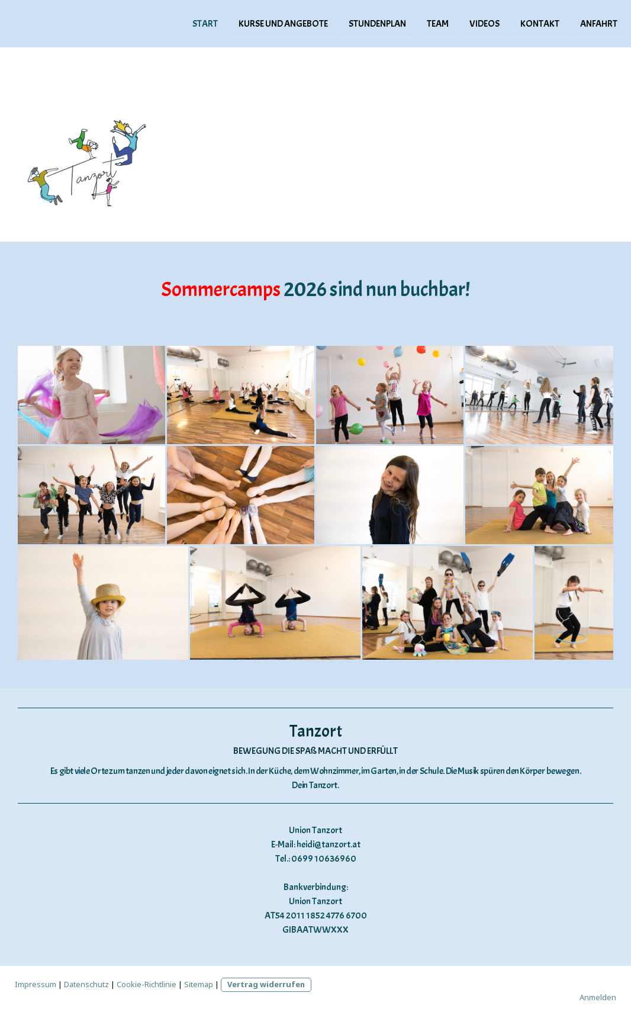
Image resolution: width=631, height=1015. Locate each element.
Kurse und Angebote (283, 23)
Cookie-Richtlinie (146, 984)
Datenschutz (86, 984)
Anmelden (598, 997)
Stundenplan (377, 23)
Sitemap (198, 984)
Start (205, 23)
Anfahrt (598, 23)
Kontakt (539, 23)
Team (438, 23)
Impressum (35, 984)
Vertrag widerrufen (266, 984)
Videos (484, 23)
